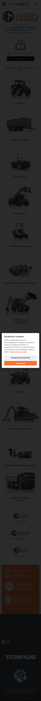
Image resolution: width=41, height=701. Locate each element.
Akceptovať (20, 363)
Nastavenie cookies (18, 352)
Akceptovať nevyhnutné (20, 358)
